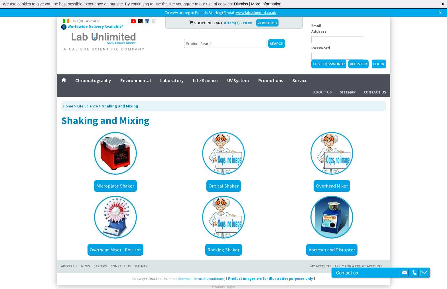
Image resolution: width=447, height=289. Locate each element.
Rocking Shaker (223, 250)
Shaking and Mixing (120, 106)
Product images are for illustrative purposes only (270, 278)
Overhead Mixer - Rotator (115, 250)
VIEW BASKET (267, 23)
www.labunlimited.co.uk (256, 12)
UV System (238, 80)
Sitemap (348, 92)
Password (320, 47)
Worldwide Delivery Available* (95, 26)
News (85, 266)
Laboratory (172, 80)
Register (358, 63)
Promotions (270, 80)
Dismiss (241, 4)
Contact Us (375, 92)
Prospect (230, 287)
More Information (266, 4)
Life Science (205, 80)
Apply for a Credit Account (358, 266)
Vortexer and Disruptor (332, 250)
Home (68, 106)
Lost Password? (329, 63)
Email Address (319, 28)
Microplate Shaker (115, 186)
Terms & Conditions (208, 278)
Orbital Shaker (224, 186)
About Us (322, 92)
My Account (320, 266)
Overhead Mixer (332, 186)
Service (300, 80)
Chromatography (93, 80)
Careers (100, 266)
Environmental (135, 80)
